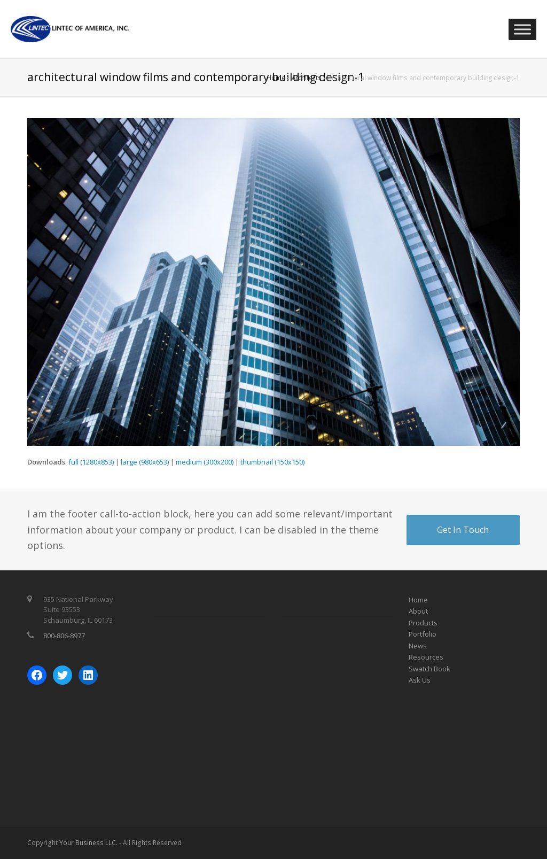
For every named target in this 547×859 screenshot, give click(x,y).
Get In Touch (463, 530)
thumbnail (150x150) (272, 462)
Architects (307, 77)
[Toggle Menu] (522, 29)
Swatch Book (429, 669)
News (418, 646)
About (418, 611)
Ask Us (420, 680)
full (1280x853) (91, 462)
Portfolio (422, 634)
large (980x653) (145, 462)
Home (276, 77)
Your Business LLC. (88, 842)
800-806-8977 (64, 635)
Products (423, 623)
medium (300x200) (204, 462)
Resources (426, 657)
